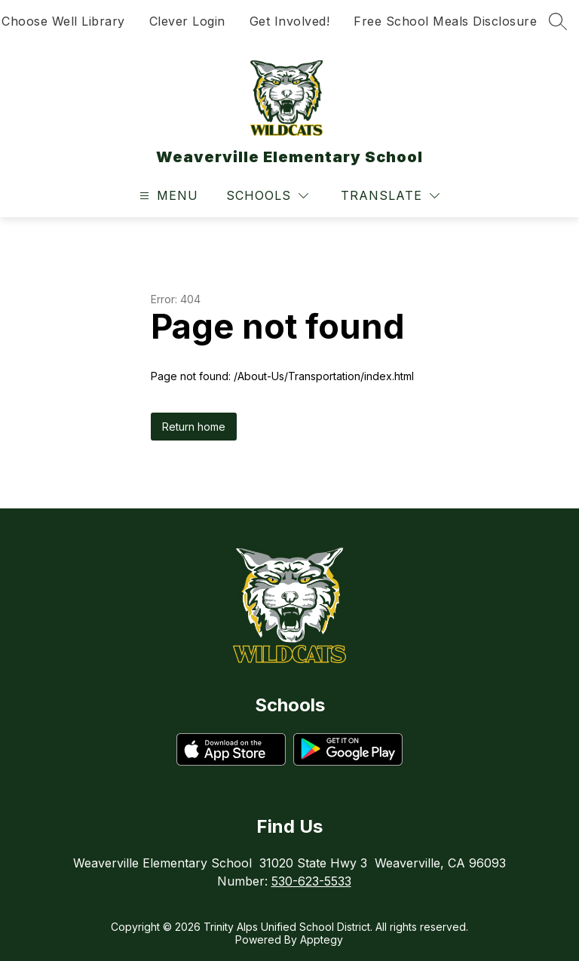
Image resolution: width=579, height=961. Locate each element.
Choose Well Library (63, 21)
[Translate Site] (390, 195)
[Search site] (558, 21)
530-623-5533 (311, 881)
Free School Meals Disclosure (445, 21)
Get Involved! (290, 21)
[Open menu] (167, 195)
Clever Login (187, 21)
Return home (193, 426)
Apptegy (321, 939)
